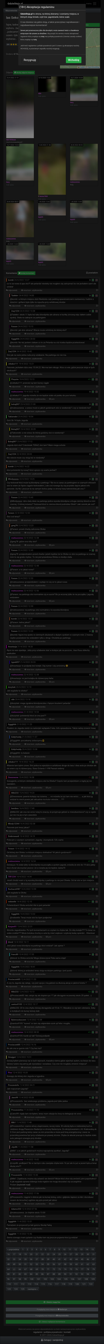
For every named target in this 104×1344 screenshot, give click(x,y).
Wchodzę (73, 60)
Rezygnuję (30, 60)
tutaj (42, 36)
